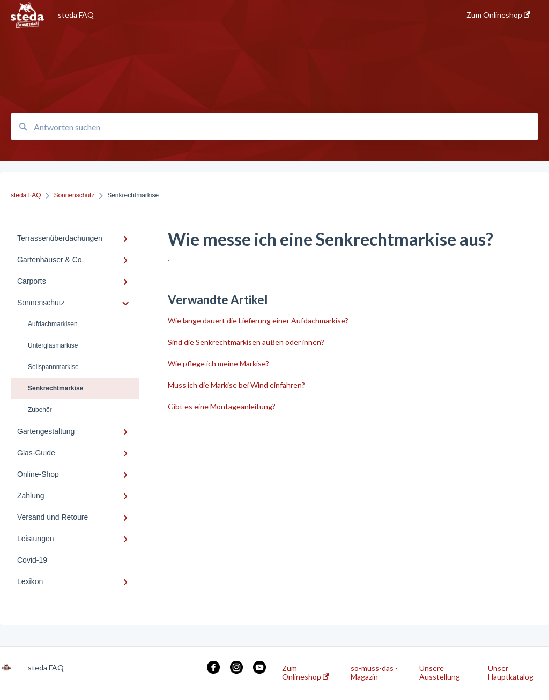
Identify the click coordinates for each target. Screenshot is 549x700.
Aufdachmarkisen (53, 324)
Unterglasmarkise (53, 345)
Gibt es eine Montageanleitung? (222, 406)
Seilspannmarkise (53, 367)
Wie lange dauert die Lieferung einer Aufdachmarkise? (258, 320)
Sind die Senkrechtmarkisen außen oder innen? (246, 342)
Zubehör (40, 410)
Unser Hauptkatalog (510, 672)
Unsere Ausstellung (439, 672)
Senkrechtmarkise (55, 388)
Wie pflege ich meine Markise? (218, 363)
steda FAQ (76, 14)
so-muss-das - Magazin (374, 672)
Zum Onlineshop (305, 672)
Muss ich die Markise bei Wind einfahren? (236, 384)
